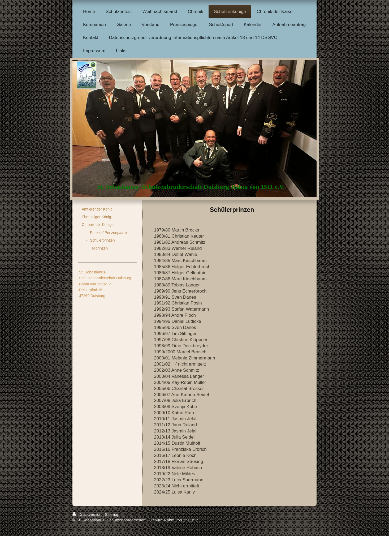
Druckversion (87, 514)
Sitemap (112, 514)
